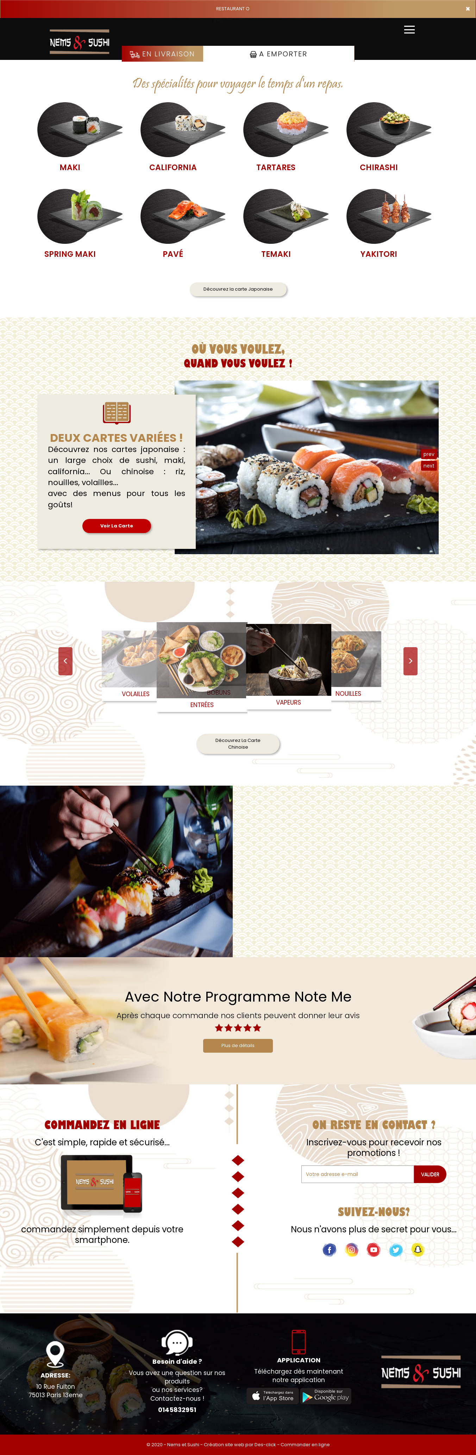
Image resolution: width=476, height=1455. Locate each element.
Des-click (265, 1444)
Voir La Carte (116, 525)
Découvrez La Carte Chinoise (238, 743)
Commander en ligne (305, 1444)
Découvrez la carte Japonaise (238, 289)
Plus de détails (238, 1045)
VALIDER (430, 1174)
